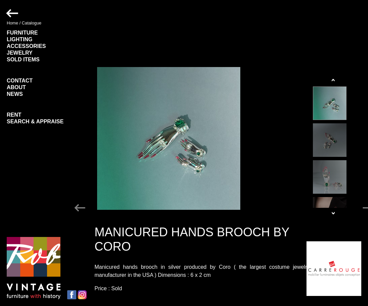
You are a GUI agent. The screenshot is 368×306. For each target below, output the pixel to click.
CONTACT (20, 80)
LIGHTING (19, 39)
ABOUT (16, 87)
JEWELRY (20, 53)
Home (12, 22)
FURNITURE (22, 33)
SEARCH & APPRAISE (35, 121)
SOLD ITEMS (23, 59)
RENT (14, 115)
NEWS (15, 94)
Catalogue (31, 22)
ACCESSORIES (26, 46)
